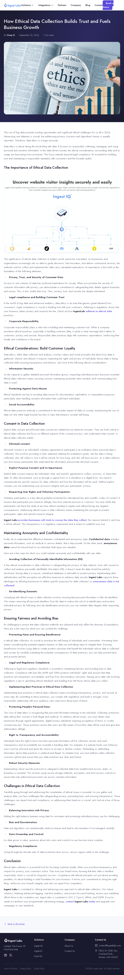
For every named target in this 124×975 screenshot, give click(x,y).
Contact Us (70, 951)
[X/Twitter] (10, 955)
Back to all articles (14, 924)
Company (76, 5)
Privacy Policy (25, 968)
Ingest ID (38, 951)
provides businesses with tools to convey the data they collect (45, 520)
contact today (80, 901)
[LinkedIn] (5, 955)
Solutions (27, 5)
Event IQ (38, 956)
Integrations (45, 5)
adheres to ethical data (92, 311)
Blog (87, 5)
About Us (69, 945)
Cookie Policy (39, 968)
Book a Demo (108, 5)
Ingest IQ (38, 945)
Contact (99, 5)
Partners (62, 5)
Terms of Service (10, 968)
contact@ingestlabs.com (110, 945)
